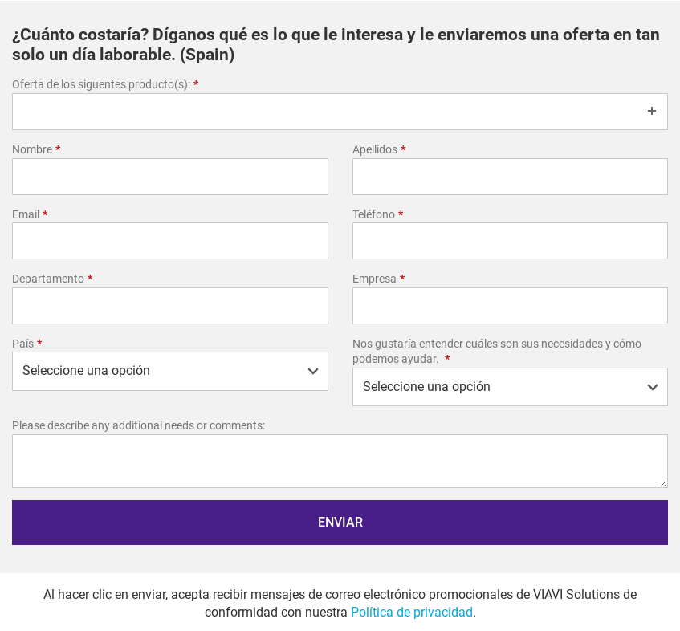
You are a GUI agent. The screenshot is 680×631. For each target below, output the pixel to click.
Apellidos (378, 149)
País (27, 343)
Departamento (52, 278)
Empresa (378, 278)
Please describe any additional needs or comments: (138, 425)
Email (29, 214)
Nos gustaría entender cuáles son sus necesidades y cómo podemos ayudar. (496, 351)
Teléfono (377, 214)
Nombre (36, 149)
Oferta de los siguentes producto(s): (105, 84)
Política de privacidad (412, 612)
